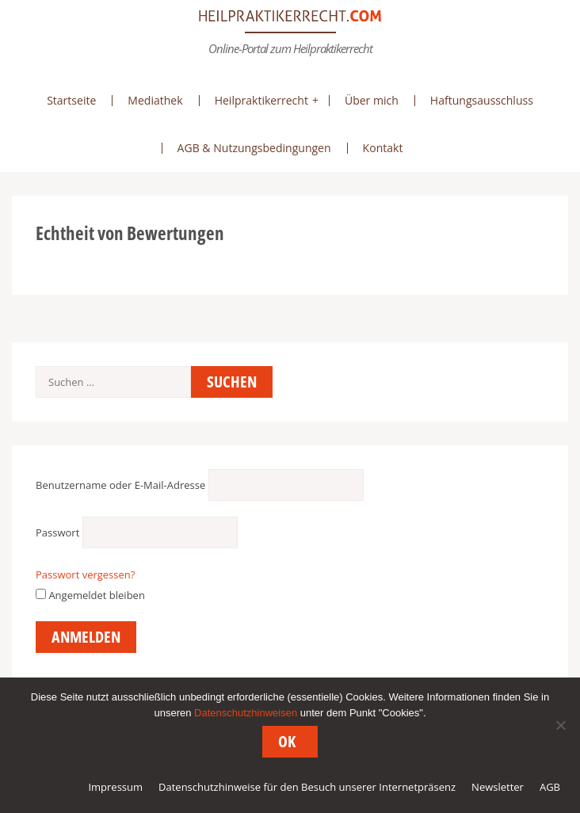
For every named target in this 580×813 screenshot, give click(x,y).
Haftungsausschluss (481, 100)
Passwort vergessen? (85, 574)
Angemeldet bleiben (90, 595)
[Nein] (560, 725)
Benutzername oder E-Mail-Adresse (120, 485)
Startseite (71, 100)
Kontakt (383, 147)
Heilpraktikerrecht (261, 100)
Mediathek (155, 100)
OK (287, 741)
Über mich (372, 100)
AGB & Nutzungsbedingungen (254, 147)
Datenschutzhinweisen (245, 713)
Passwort (57, 532)
